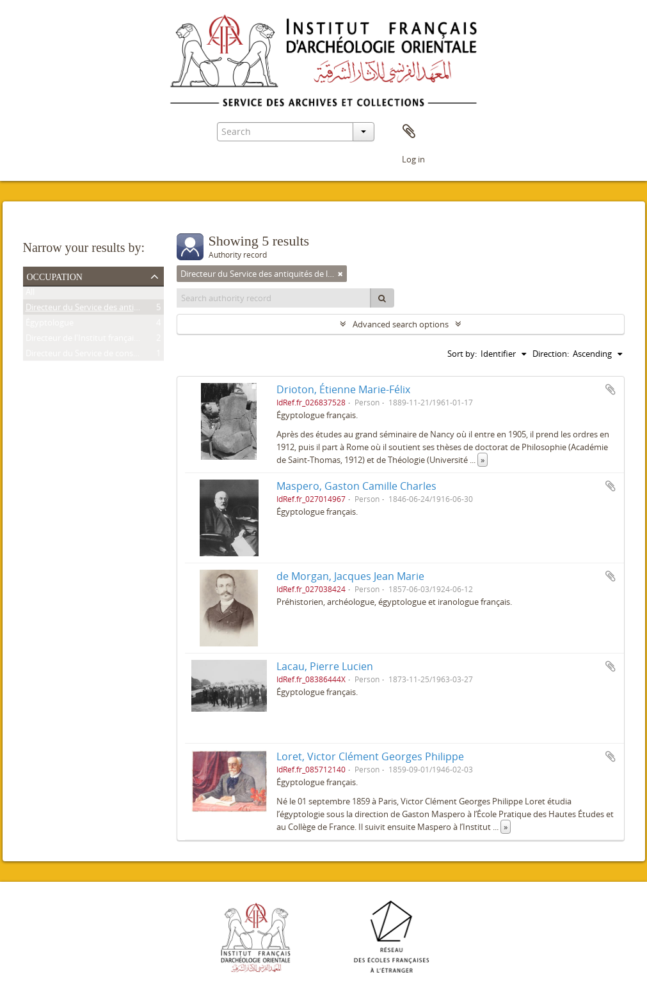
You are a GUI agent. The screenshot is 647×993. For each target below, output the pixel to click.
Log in (413, 159)
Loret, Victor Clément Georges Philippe (370, 756)
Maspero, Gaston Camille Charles (356, 486)
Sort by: (462, 353)
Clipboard (409, 132)
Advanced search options (401, 324)
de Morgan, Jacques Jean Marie (350, 576)
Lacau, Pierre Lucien (324, 666)
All (30, 294)
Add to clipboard (610, 389)
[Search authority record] (274, 298)
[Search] (382, 298)
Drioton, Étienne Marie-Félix (343, 389)
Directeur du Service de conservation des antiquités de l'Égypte (145, 355)
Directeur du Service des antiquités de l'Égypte (113, 309)
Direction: (550, 353)
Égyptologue (50, 325)
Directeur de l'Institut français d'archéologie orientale (126, 340)
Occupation (55, 276)
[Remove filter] (340, 273)
